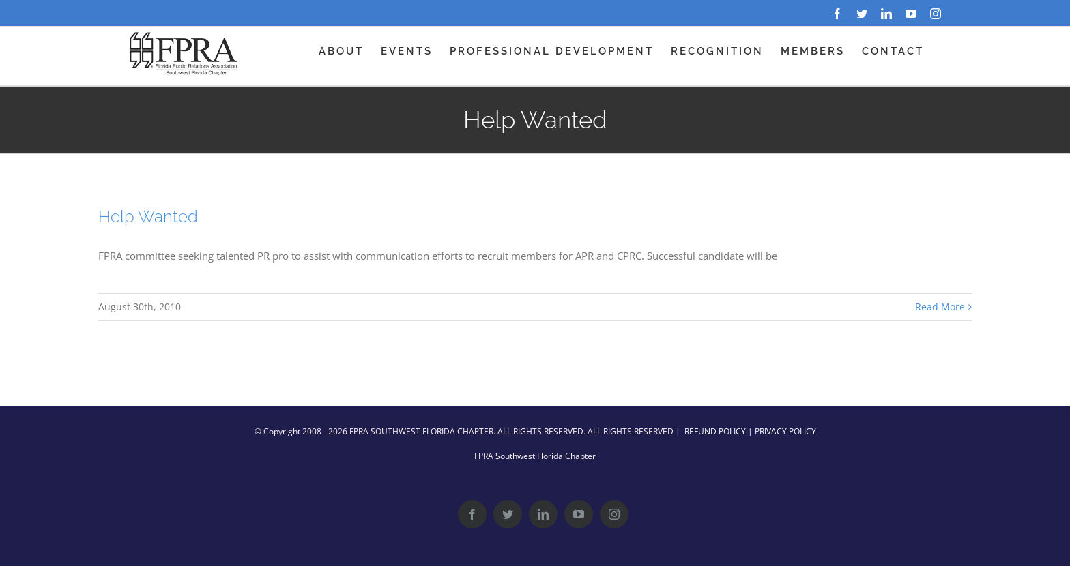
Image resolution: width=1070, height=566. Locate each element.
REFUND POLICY (715, 431)
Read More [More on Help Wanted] (940, 306)
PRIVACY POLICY (785, 431)
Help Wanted (148, 216)
